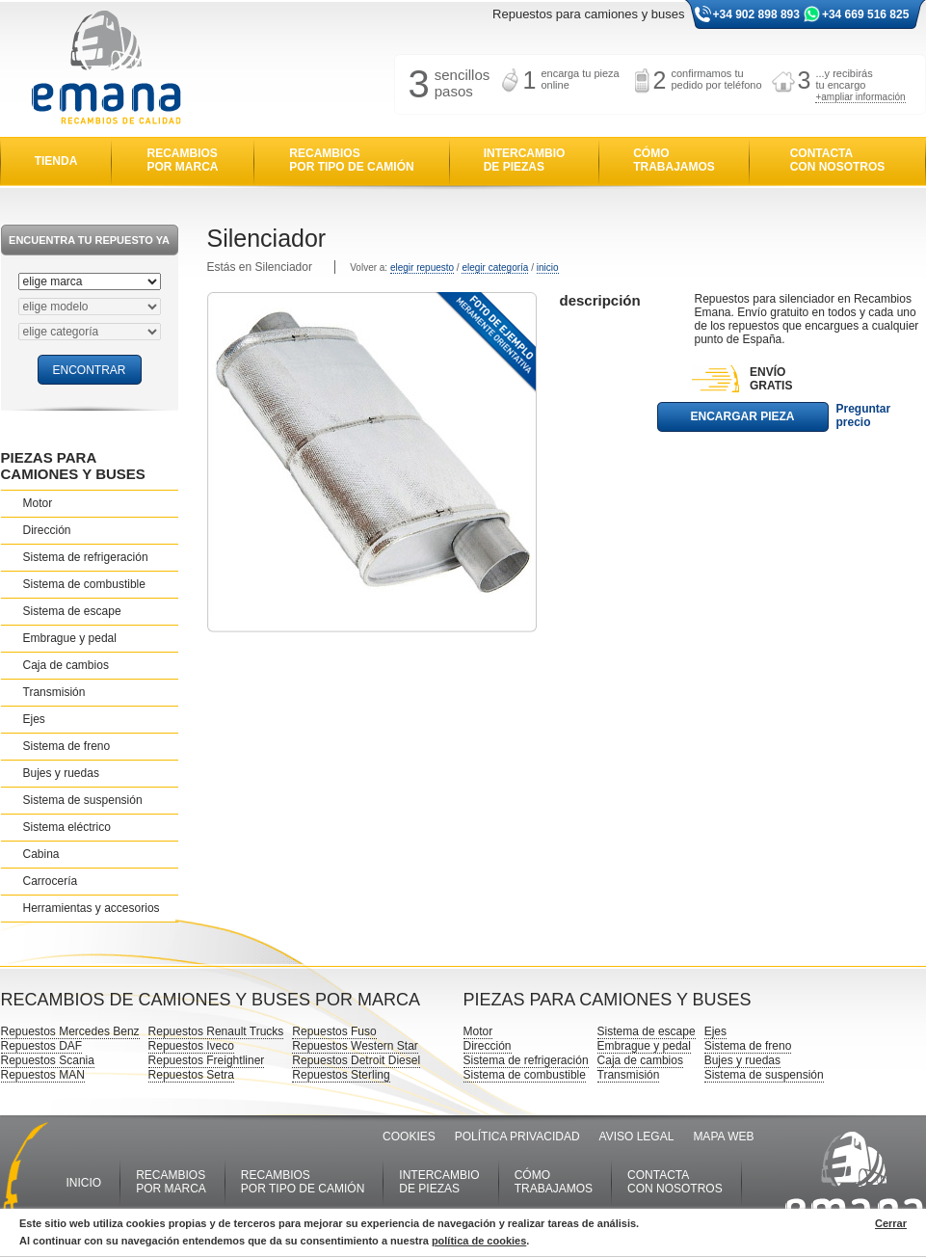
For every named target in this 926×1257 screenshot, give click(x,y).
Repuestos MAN (43, 1075)
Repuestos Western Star (355, 1046)
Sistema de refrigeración (85, 557)
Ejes (34, 719)
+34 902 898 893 (756, 14)
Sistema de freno (67, 746)
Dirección (47, 530)
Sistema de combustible (84, 584)
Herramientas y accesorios (91, 908)
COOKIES (409, 1136)
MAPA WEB (723, 1136)
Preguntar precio (863, 415)
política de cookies (479, 1240)
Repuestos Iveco (191, 1046)
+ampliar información (860, 97)
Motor (38, 503)
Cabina (41, 854)
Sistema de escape (72, 611)
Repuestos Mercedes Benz (70, 1031)
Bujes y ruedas (61, 773)
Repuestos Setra (191, 1075)
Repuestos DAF (42, 1046)
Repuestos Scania (47, 1060)
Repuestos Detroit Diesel (356, 1060)
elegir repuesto (422, 267)
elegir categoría (495, 267)
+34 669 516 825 (865, 14)
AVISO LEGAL (637, 1136)
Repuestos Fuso (334, 1031)
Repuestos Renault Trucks (216, 1031)
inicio (548, 267)
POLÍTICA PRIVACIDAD (517, 1136)
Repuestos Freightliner (206, 1060)
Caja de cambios (66, 665)
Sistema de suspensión (83, 800)
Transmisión (54, 692)
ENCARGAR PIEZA (742, 416)
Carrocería (50, 881)
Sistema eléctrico (67, 827)
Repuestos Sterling (340, 1075)
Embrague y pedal (70, 638)
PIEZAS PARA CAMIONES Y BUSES (73, 465)
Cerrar (891, 1223)
